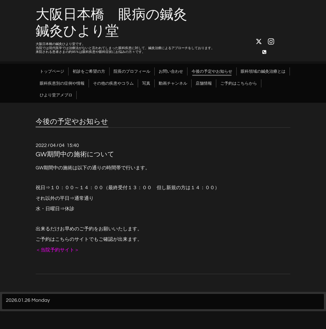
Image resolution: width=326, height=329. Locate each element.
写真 (146, 83)
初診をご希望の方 (89, 71)
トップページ (52, 71)
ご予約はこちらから (238, 83)
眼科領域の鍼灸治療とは (263, 71)
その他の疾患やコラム (113, 83)
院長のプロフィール (132, 71)
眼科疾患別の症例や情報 (62, 83)
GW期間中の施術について (75, 154)
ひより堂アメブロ (56, 95)
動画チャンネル (173, 83)
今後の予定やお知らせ (212, 71)
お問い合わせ (171, 71)
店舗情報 (204, 83)
